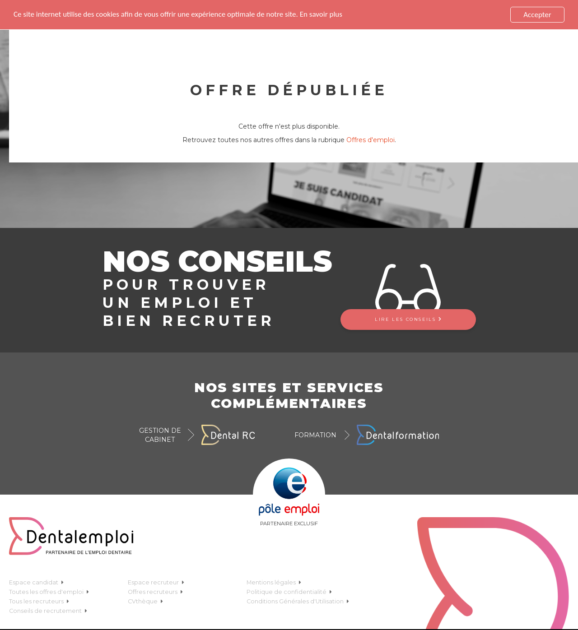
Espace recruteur (156, 581)
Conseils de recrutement (48, 610)
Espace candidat (36, 581)
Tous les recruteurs (39, 600)
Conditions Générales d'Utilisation (298, 600)
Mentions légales (274, 581)
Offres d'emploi (370, 139)
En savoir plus (321, 14)
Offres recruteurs (155, 591)
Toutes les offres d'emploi (49, 591)
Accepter (537, 14)
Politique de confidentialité (289, 591)
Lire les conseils (408, 318)
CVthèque (145, 600)
